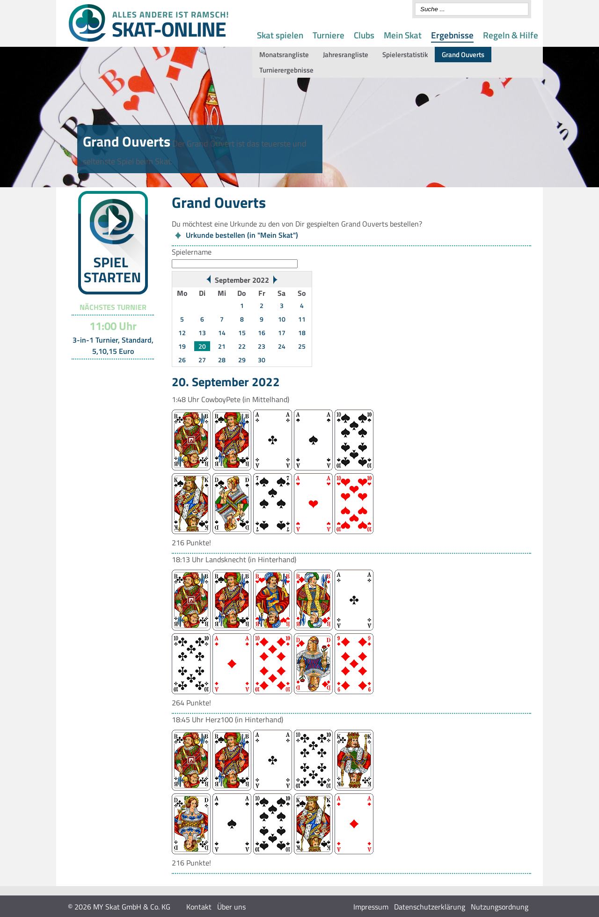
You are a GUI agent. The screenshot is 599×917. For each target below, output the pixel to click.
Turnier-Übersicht (109, 371)
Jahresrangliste (345, 54)
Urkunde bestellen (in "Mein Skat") (242, 235)
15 (242, 332)
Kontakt (199, 906)
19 (182, 346)
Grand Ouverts (463, 54)
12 (182, 332)
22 (242, 346)
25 (302, 346)
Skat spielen (280, 35)
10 (281, 319)
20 (202, 346)
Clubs (364, 35)
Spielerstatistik (405, 54)
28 (222, 360)
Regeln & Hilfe (510, 35)
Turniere (328, 35)
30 (261, 360)
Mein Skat (403, 35)
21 (222, 346)
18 (302, 332)
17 (281, 332)
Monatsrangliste (284, 54)
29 (242, 360)
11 (302, 319)
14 (222, 332)
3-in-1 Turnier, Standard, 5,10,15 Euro (113, 345)
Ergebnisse (452, 35)
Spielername (192, 251)
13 (202, 332)
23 (261, 346)
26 (182, 360)
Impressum (370, 906)
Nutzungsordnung (499, 906)
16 (261, 332)
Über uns (231, 906)
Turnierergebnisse (286, 70)
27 (202, 360)
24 (281, 346)
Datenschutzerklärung (429, 906)
